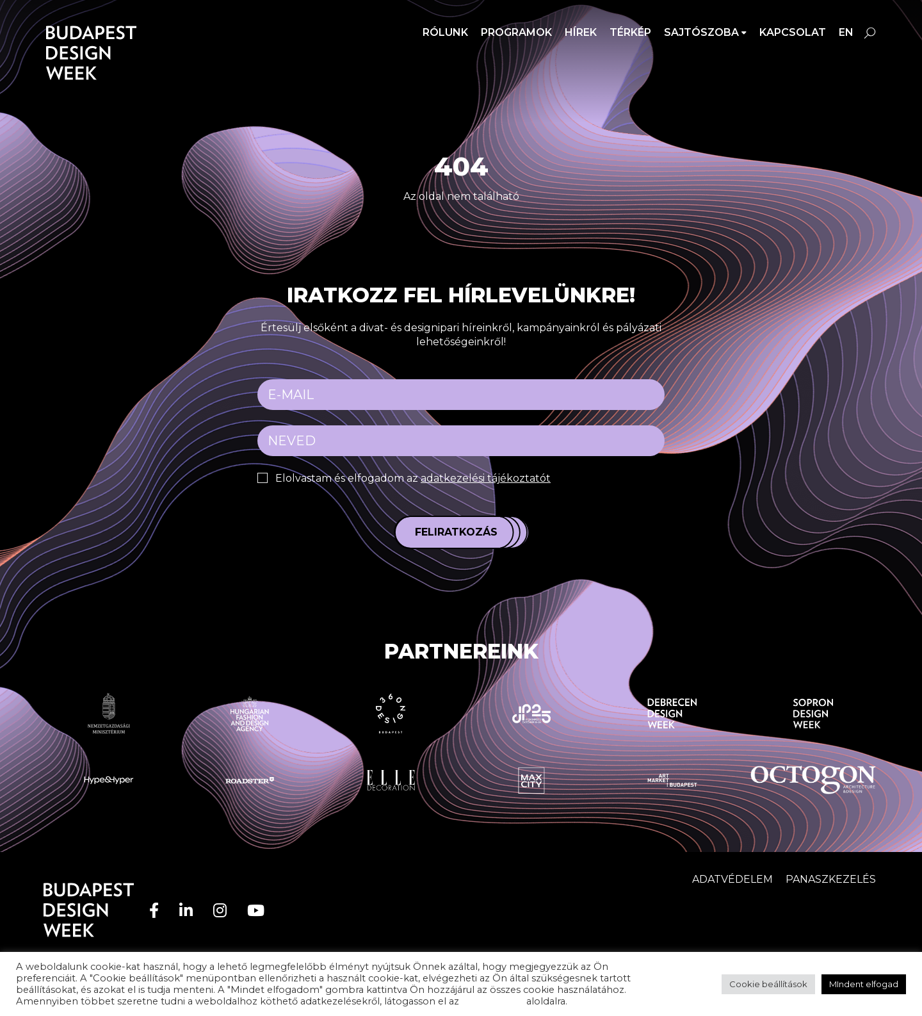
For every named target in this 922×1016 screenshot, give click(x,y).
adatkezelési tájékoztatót (486, 478)
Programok (516, 32)
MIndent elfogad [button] (863, 984)
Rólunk (445, 32)
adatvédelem (493, 1001)
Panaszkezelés (831, 879)
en (846, 32)
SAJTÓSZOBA (701, 32)
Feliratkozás (456, 532)
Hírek (581, 32)
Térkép (630, 32)
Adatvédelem (732, 879)
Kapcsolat (792, 32)
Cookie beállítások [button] (768, 984)
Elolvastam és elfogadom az (413, 478)
